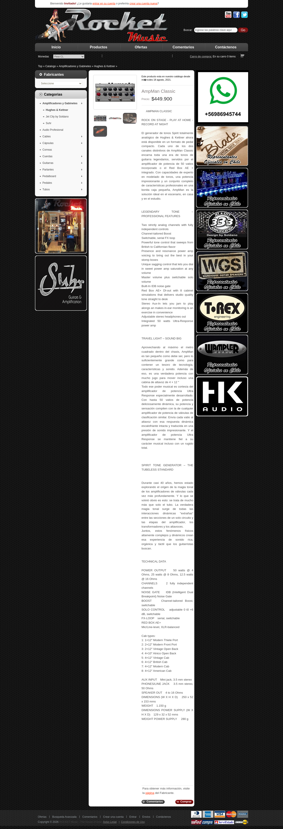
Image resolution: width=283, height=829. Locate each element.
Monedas (43, 56)
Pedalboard (49, 176)
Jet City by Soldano (57, 116)
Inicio (56, 47)
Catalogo (50, 66)
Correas (47, 149)
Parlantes (48, 169)
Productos (98, 47)
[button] (153, 802)
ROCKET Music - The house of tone (80, 821)
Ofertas (141, 47)
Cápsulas (48, 143)
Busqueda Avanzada (64, 816)
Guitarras (47, 163)
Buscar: (188, 30)
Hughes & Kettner (104, 66)
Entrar (133, 816)
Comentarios (183, 47)
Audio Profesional (52, 129)
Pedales (47, 182)
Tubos (46, 189)
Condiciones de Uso (133, 821)
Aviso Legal (110, 821)
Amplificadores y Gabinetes (75, 66)
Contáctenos (226, 47)
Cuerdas (47, 156)
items (231, 56)
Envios (146, 816)
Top (40, 66)
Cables (46, 136)
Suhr (48, 123)
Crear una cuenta (113, 816)
